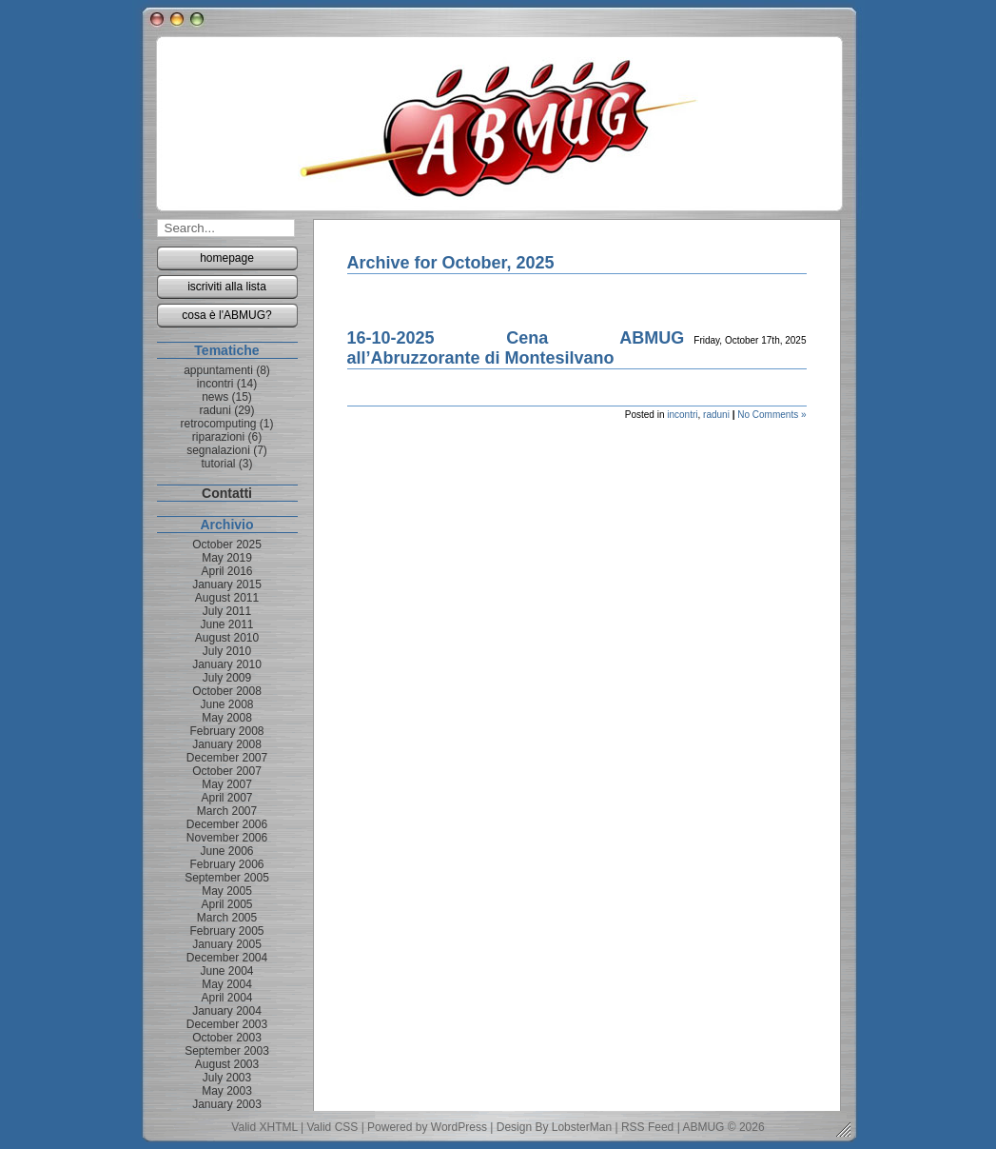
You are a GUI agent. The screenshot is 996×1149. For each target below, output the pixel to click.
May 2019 (227, 558)
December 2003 (226, 1024)
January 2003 (227, 1104)
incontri (682, 414)
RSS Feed (647, 1127)
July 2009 (227, 677)
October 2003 (227, 1037)
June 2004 (226, 971)
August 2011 (227, 597)
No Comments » (771, 414)
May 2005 (227, 891)
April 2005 (226, 904)
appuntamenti (218, 370)
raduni (716, 414)
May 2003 (227, 1091)
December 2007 (226, 757)
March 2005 (227, 917)
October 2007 (227, 771)
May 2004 (227, 984)
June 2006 (226, 851)
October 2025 (227, 544)
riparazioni (218, 437)
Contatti (227, 493)
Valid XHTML (264, 1127)
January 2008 (227, 744)
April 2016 (226, 571)
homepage (227, 258)
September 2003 (227, 1051)
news (215, 397)
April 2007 (226, 797)
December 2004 (226, 957)
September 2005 (227, 877)
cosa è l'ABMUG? (226, 315)
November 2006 (226, 837)
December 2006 (226, 824)
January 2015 (227, 584)
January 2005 (227, 944)
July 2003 (227, 1077)
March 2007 (227, 811)
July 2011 (227, 611)
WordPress (459, 1127)
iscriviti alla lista (226, 286)
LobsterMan (582, 1127)
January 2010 (227, 664)
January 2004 (227, 1011)
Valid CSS (333, 1127)
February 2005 (226, 931)
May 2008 (227, 717)
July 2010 (227, 651)
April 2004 (226, 997)
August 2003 (227, 1064)
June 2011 (226, 624)
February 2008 (226, 731)
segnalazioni (218, 450)
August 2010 (227, 637)
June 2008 (226, 704)
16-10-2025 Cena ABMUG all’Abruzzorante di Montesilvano (516, 347)
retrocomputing (218, 423)
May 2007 (227, 784)
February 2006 (226, 864)
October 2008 (227, 691)
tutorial (218, 463)
